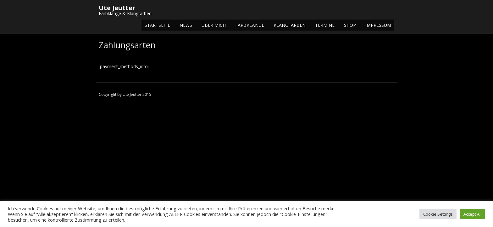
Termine (325, 25)
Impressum (378, 25)
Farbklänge (249, 25)
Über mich (214, 25)
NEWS (186, 25)
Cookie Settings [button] (438, 214)
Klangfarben (290, 25)
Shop (350, 25)
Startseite (157, 25)
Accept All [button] (472, 214)
